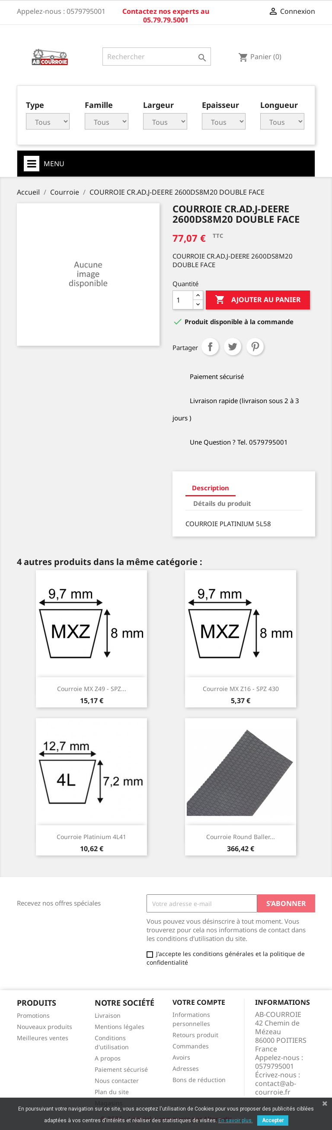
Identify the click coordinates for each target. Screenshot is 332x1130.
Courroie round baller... (240, 837)
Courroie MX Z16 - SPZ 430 (241, 689)
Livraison (108, 1015)
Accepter (273, 1120)
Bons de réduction (199, 1080)
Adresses (185, 1068)
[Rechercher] (156, 56)
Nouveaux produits (44, 1027)
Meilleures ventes (42, 1038)
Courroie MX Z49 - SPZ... (91, 689)
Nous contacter (117, 1080)
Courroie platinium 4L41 (91, 837)
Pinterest (255, 346)
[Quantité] (182, 299)
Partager (210, 346)
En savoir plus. (235, 1120)
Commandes (190, 1046)
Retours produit (195, 1035)
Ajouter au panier (258, 300)
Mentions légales (119, 1027)
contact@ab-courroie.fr (275, 1088)
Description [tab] (210, 487)
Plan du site (112, 1092)
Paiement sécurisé (121, 1069)
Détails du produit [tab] (222, 503)
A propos (108, 1058)
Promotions (33, 1015)
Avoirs (181, 1057)
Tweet (232, 346)
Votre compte (198, 1002)
